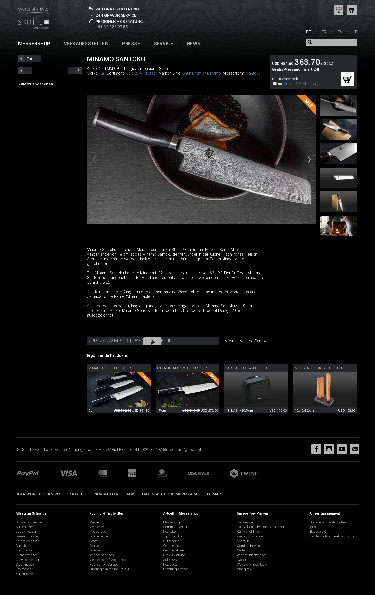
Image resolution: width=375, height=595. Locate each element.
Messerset (97, 527)
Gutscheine (171, 541)
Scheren (95, 550)
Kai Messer (245, 522)
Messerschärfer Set (247, 368)
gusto (314, 527)
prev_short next (75, 70)
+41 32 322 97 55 (112, 26)
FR (324, 32)
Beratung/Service (176, 569)
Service (163, 43)
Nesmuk (243, 541)
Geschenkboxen (174, 550)
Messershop (34, 43)
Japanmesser (26, 532)
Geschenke (171, 546)
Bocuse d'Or (319, 532)
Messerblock (98, 532)
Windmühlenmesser (251, 555)
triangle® (244, 569)
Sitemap (213, 494)
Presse (131, 43)
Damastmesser (27, 536)
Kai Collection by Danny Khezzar (260, 527)
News (194, 43)
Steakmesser (25, 564)
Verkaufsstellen (86, 43)
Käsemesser (25, 574)
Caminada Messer (251, 546)
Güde (241, 550)
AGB (130, 494)
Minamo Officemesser (109, 368)
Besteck (95, 546)
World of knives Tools (252, 564)
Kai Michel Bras (248, 532)
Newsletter (106, 494)
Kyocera (242, 560)
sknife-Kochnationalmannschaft (333, 536)
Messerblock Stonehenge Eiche (326, 368)
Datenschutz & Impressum (169, 494)
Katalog (77, 494)
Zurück (33, 59)
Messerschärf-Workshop (107, 560)
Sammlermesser (175, 527)
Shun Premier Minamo (201, 73)
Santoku (253, 73)
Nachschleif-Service (103, 564)
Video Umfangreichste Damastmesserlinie (130, 340)
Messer (150, 73)
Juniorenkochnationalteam (329, 522)
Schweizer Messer (29, 522)
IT (355, 32)
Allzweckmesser (27, 560)
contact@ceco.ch (186, 449)
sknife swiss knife (249, 536)
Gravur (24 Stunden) (301, 83)
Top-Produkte (172, 536)
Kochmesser (25, 550)
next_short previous (25, 70)
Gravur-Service (174, 555)
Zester (94, 541)
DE (308, 32)
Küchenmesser (26, 555)
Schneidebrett (99, 536)
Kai (102, 73)
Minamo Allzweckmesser (182, 368)
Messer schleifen (101, 555)
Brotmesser (24, 569)
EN (340, 32)
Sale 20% (134, 73)
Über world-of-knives (38, 494)
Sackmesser (25, 527)
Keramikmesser (27, 541)
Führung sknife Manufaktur (109, 569)
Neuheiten (170, 532)
